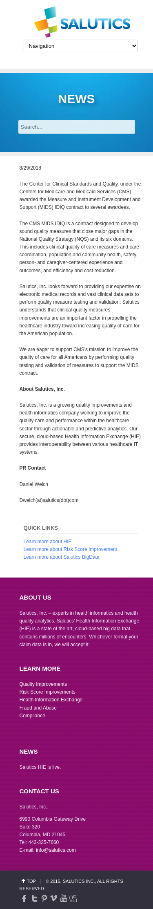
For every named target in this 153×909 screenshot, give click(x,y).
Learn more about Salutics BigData (62, 557)
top (31, 881)
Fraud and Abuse (38, 708)
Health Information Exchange (51, 700)
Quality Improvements (43, 684)
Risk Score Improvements (47, 692)
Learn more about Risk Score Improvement (70, 549)
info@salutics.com (56, 850)
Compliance (32, 716)
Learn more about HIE (48, 541)
